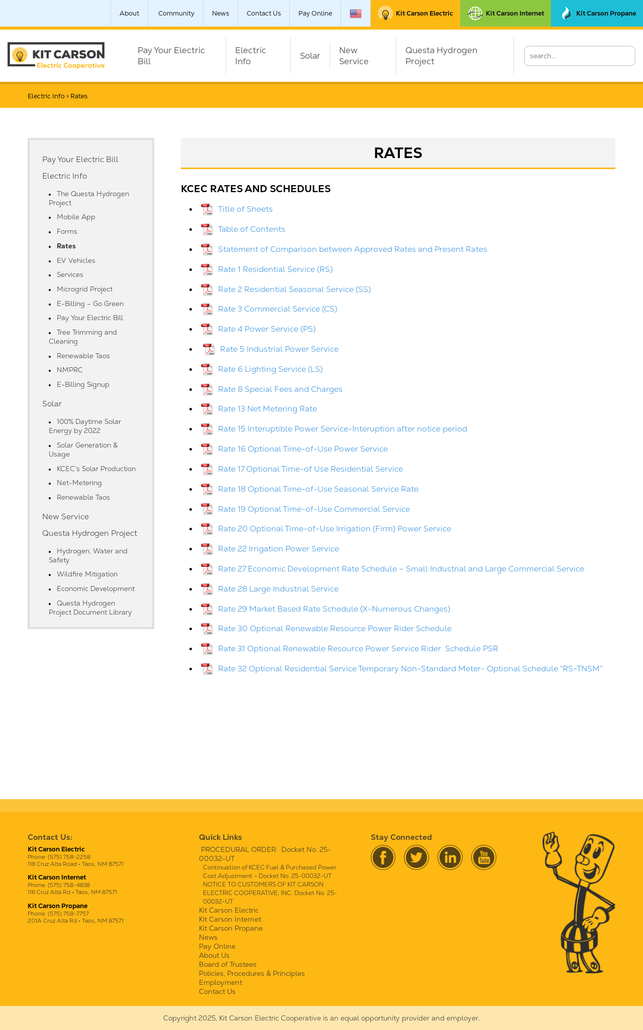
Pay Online (315, 13)
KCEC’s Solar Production (96, 468)
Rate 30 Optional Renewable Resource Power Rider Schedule (335, 628)
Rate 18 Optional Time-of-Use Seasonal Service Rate (318, 489)
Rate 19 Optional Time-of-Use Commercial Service (314, 509)
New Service (354, 56)
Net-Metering (79, 482)
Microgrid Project (85, 288)
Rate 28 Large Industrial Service (278, 588)
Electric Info (250, 56)
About (129, 13)
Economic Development (96, 588)
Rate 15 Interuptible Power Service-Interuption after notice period (342, 428)
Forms (67, 231)
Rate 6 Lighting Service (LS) (270, 369)
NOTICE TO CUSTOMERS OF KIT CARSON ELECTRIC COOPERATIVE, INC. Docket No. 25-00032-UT (270, 893)
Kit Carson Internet (230, 919)
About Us (214, 955)
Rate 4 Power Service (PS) (266, 329)
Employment (220, 982)
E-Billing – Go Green (90, 303)
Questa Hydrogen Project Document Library (90, 608)
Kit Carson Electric (229, 910)
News (220, 13)
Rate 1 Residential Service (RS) (275, 269)
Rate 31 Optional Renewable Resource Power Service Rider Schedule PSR (358, 648)
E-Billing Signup (83, 384)
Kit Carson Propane (231, 928)
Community (176, 13)
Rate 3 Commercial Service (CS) (277, 309)
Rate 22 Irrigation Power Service (278, 548)
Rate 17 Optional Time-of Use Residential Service (310, 469)
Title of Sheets (245, 209)
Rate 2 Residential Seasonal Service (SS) (294, 289)
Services (70, 274)
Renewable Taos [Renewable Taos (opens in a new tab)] (83, 355)
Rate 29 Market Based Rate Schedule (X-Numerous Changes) (334, 609)
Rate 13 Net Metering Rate (267, 408)
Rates (66, 245)
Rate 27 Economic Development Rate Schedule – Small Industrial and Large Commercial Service (401, 568)
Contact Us (264, 13)
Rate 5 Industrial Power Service (279, 349)
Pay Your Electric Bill (171, 56)
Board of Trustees (228, 964)
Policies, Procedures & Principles (252, 973)
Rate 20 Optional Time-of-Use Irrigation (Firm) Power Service (334, 528)
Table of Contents (251, 229)
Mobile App (76, 216)
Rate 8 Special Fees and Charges (280, 389)
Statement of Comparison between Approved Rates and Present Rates (352, 249)
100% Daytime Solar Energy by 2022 (85, 426)
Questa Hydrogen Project (441, 56)
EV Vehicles (76, 260)
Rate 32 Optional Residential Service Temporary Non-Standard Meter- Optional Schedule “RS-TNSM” (410, 668)
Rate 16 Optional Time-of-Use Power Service (303, 449)
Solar (310, 55)
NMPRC (70, 369)
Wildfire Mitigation (87, 573)
